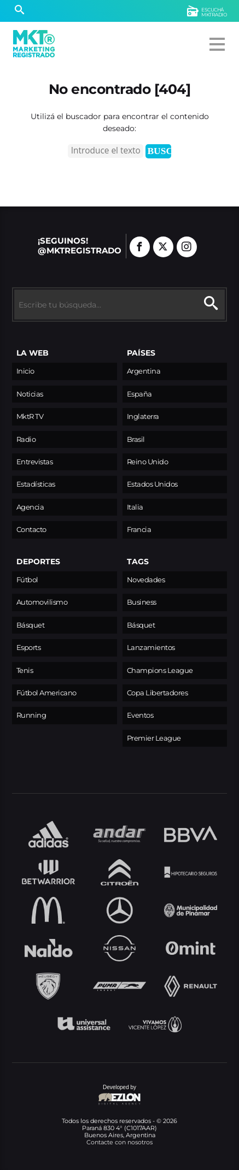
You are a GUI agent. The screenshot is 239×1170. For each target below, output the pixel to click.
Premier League (154, 738)
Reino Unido (147, 462)
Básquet (30, 625)
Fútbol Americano (46, 693)
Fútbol (27, 580)
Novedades (146, 580)
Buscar (159, 150)
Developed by (77, 1095)
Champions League (160, 670)
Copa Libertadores (157, 693)
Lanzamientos (151, 647)
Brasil (136, 439)
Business (141, 602)
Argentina (144, 371)
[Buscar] (19, 11)
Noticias (29, 394)
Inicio (25, 371)
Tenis (24, 670)
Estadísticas (35, 484)
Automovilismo (42, 602)
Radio (26, 439)
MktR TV (30, 416)
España (139, 394)
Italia (135, 507)
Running (31, 715)
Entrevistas (34, 462)
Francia (139, 529)
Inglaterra (143, 416)
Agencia (30, 507)
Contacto (31, 529)
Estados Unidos (152, 484)
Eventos (140, 715)
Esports (28, 647)
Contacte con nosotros (119, 1142)
